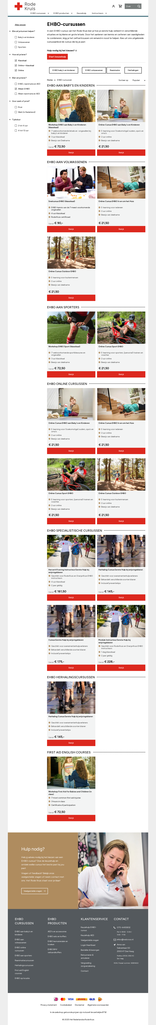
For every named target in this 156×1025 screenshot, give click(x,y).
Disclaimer (79, 1005)
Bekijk (71, 152)
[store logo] (25, 6)
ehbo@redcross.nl (125, 939)
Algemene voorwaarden (98, 1005)
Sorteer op (123, 80)
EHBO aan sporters (23, 955)
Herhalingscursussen (24, 965)
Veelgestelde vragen (33, 891)
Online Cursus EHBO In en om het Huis (116, 201)
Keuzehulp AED (87, 935)
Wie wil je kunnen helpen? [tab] (23, 31)
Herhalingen (133, 70)
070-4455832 (123, 927)
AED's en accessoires (57, 931)
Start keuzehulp (57, 56)
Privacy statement (49, 1005)
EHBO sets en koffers (57, 936)
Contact (85, 971)
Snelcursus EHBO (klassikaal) (61, 201)
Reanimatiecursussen (24, 960)
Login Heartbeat (88, 945)
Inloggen (113, 6)
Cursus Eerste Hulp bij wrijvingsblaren (65, 640)
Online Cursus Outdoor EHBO (62, 271)
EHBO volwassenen (94, 70)
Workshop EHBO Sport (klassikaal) (64, 346)
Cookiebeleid (66, 1005)
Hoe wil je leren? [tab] (19, 55)
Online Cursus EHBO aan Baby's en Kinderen (119, 125)
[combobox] (133, 6)
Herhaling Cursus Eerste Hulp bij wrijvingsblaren (120, 570)
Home (50, 80)
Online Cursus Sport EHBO (110, 346)
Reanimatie (115, 70)
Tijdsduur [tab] (16, 119)
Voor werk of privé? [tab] (21, 101)
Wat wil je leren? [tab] (19, 78)
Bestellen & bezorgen (90, 950)
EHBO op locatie (22, 978)
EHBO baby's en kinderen (63, 70)
